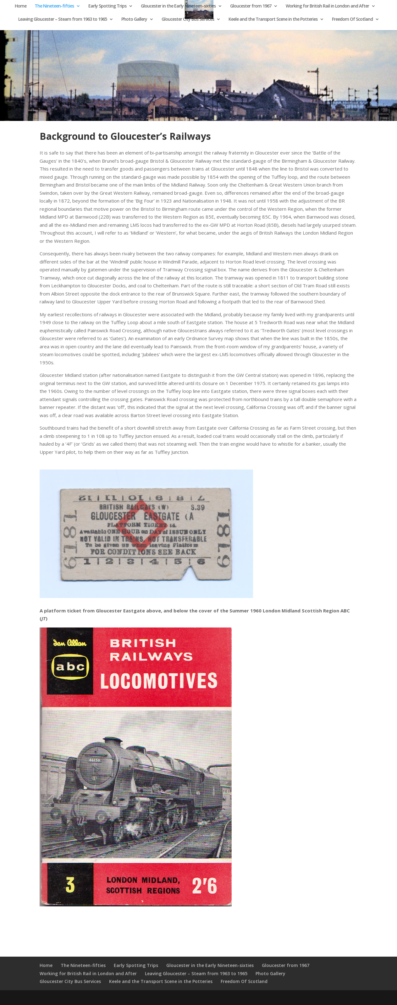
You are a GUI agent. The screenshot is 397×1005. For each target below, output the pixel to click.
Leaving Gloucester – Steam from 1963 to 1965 (62, 19)
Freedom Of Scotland (352, 19)
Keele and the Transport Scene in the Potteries (273, 19)
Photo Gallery (134, 19)
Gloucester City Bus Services (188, 19)
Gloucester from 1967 (250, 6)
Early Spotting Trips (107, 6)
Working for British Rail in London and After (327, 6)
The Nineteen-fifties (54, 6)
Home (20, 6)
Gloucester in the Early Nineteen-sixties (178, 6)
